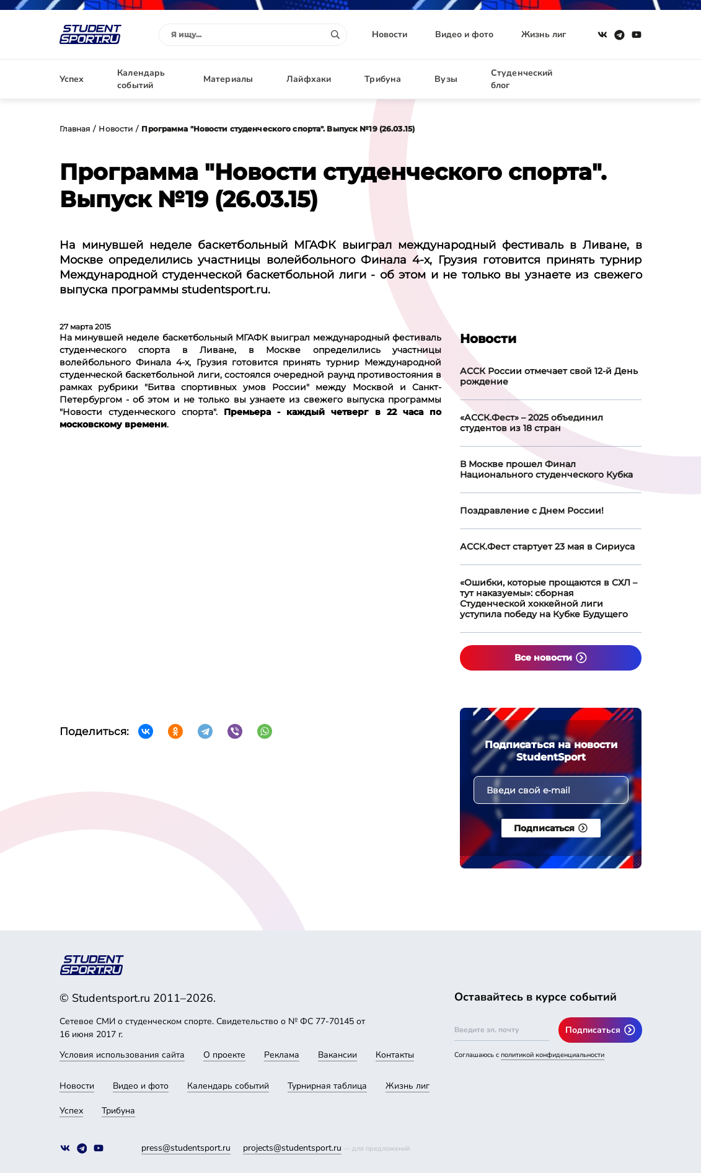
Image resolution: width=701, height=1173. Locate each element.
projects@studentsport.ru (292, 1148)
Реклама (281, 1055)
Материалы (228, 79)
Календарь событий (141, 79)
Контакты (395, 1055)
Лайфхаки (308, 79)
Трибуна (382, 79)
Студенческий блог (522, 79)
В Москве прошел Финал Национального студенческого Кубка (546, 469)
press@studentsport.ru (186, 1148)
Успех (72, 79)
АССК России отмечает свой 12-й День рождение (549, 376)
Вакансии (337, 1055)
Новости (389, 34)
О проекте (224, 1055)
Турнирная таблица (327, 1086)
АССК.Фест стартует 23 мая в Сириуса (547, 546)
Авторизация (614, 79)
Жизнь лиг (543, 34)
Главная (75, 128)
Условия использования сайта (122, 1055)
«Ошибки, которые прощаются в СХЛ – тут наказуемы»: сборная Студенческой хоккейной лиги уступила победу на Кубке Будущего (548, 598)
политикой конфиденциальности (552, 1054)
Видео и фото (464, 34)
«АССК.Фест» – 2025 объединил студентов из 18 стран (531, 423)
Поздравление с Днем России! (532, 510)
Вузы (445, 79)
